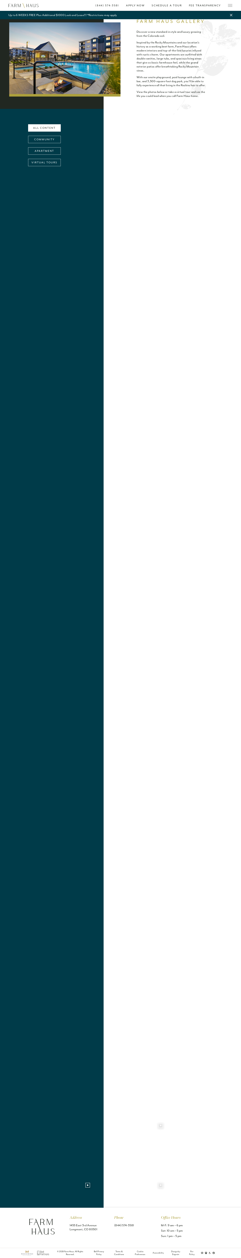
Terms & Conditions (119, 1253)
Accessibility (158, 1252)
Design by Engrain (175, 1253)
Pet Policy (191, 1253)
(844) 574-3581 (124, 1225)
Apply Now (135, 5)
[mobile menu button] (230, 5)
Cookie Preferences (140, 1253)
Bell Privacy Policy (99, 1253)
